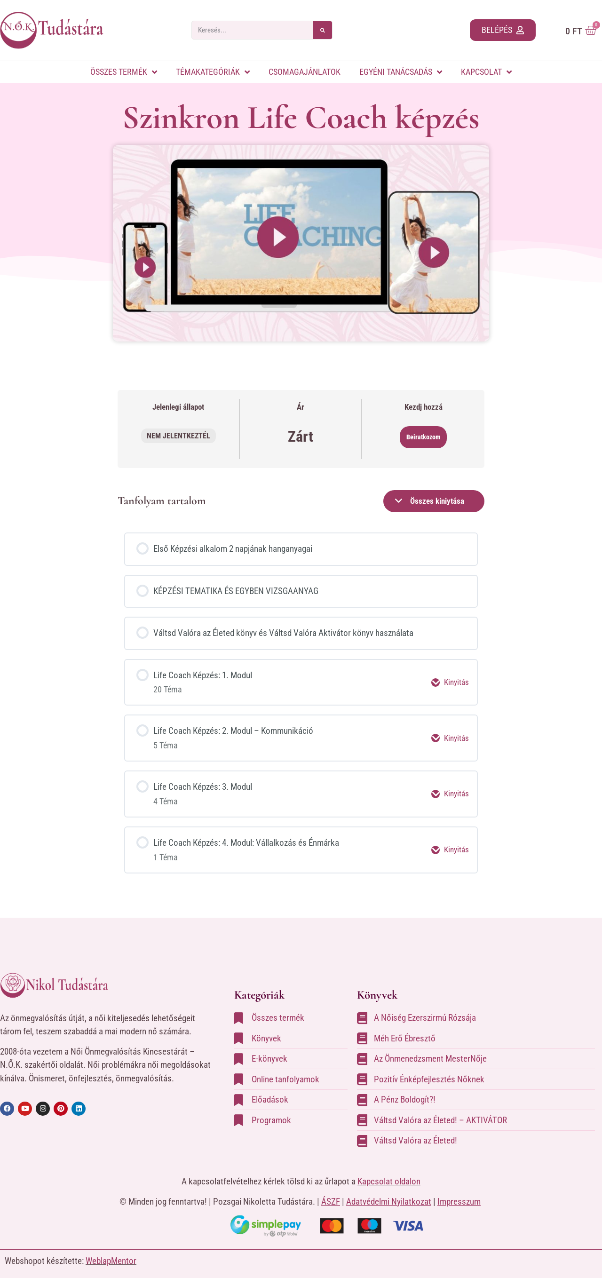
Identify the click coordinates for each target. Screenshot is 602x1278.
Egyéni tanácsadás (400, 72)
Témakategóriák (213, 72)
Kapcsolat (486, 72)
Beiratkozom (423, 437)
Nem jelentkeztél (178, 435)
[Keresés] (322, 30)
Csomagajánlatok (305, 72)
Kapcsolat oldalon (388, 1172)
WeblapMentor (111, 1251)
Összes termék (123, 72)
